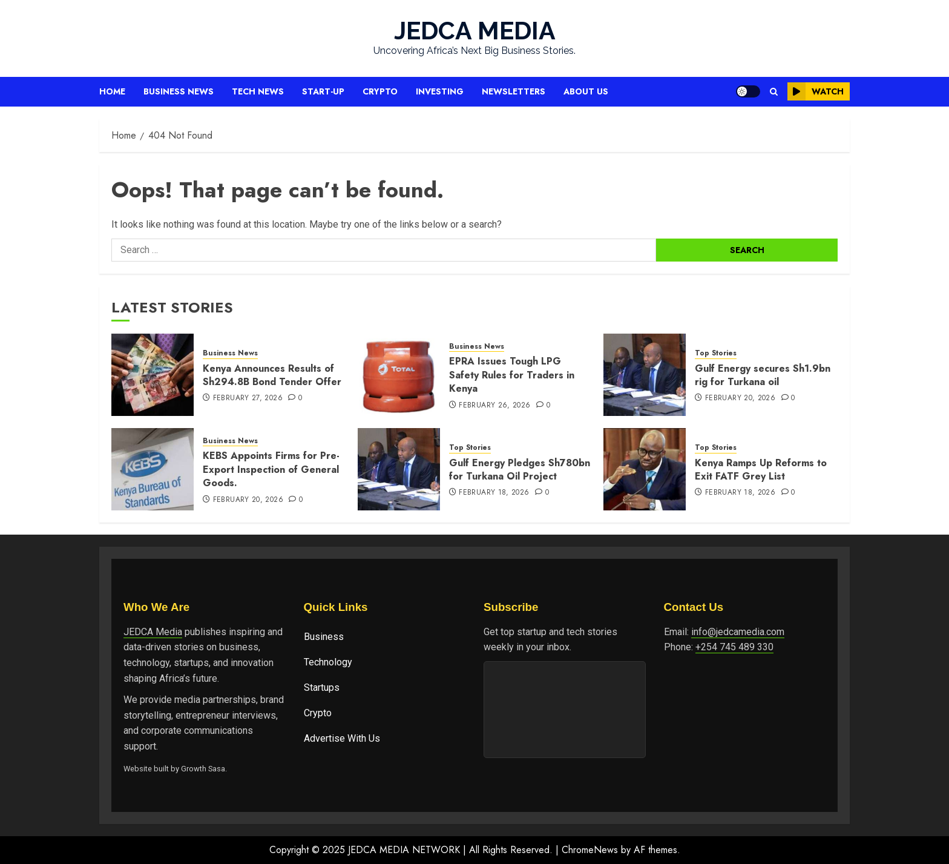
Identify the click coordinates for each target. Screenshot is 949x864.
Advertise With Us (342, 738)
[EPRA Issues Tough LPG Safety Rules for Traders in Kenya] (399, 375)
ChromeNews (590, 850)
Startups (322, 687)
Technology (328, 662)
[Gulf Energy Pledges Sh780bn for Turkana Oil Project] (399, 469)
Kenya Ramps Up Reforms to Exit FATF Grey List (761, 469)
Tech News (258, 91)
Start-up (323, 91)
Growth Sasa (203, 768)
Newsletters (513, 91)
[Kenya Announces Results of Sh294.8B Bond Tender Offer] (152, 375)
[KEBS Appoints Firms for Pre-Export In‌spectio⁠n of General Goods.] (152, 469)
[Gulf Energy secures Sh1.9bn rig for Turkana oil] (644, 375)
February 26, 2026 (494, 406)
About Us (585, 91)
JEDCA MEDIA (475, 30)
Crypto (380, 91)
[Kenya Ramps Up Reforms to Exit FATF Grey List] (644, 469)
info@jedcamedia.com (737, 632)
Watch (815, 91)
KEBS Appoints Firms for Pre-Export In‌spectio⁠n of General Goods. (271, 469)
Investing (440, 91)
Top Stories (716, 353)
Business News (178, 91)
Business (324, 636)
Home (112, 91)
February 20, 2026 (740, 398)
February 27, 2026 (248, 398)
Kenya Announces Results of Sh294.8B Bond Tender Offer (272, 375)
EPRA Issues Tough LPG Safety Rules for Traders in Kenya (511, 374)
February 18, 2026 (494, 493)
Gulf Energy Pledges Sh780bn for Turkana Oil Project (519, 469)
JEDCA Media (152, 632)
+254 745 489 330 (734, 647)
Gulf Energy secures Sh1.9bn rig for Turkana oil (762, 375)
